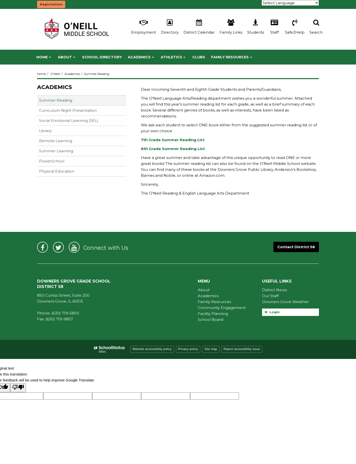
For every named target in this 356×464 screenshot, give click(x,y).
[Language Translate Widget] (290, 3)
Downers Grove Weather (285, 301)
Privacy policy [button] (188, 349)
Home (41, 74)
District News (274, 289)
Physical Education (56, 171)
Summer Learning (56, 151)
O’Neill (55, 74)
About (204, 289)
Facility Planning (213, 313)
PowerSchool (59, 162)
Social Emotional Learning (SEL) (76, 121)
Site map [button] (210, 349)
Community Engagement (222, 307)
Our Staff (270, 295)
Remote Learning (55, 140)
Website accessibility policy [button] (152, 349)
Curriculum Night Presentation (75, 111)
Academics (72, 74)
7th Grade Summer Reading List (172, 139)
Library (53, 132)
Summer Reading (55, 100)
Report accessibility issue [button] (241, 349)
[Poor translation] (18, 387)
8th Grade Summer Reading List (173, 148)
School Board (210, 319)
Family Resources (214, 301)
